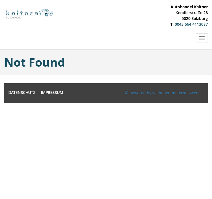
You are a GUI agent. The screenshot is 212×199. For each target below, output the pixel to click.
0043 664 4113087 (191, 24)
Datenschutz (21, 92)
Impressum (52, 92)
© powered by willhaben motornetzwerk (162, 92)
